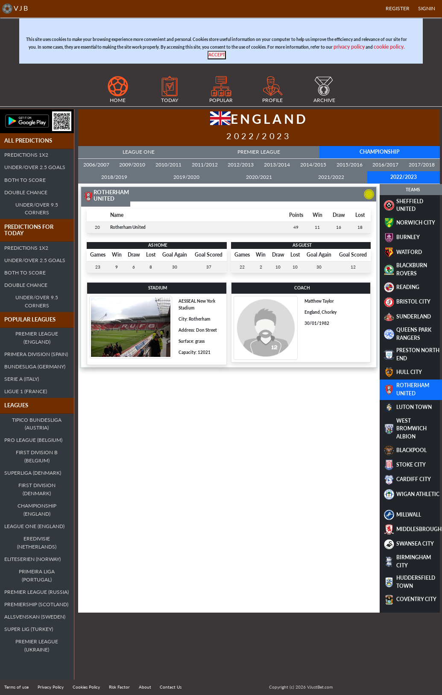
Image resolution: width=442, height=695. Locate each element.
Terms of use (16, 686)
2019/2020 (186, 177)
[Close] (217, 55)
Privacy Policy (51, 686)
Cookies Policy (86, 686)
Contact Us (170, 686)
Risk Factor (119, 686)
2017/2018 (422, 164)
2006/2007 (96, 164)
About (145, 686)
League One (139, 152)
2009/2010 (132, 164)
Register (398, 8)
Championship (379, 152)
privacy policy (349, 47)
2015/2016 (350, 164)
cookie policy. (389, 47)
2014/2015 (313, 164)
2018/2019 (114, 177)
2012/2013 (241, 164)
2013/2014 (277, 164)
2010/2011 (168, 164)
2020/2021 (259, 177)
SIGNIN (426, 8)
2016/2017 (385, 164)
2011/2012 (205, 164)
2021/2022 (331, 177)
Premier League (258, 152)
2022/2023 (403, 177)
